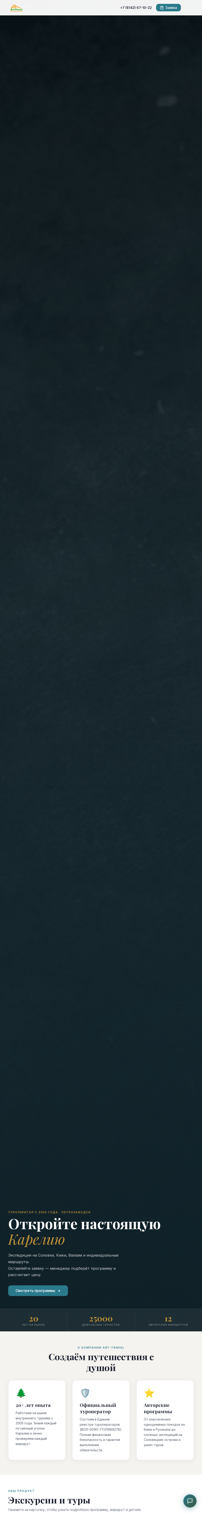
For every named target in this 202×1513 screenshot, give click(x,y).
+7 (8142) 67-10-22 (136, 8)
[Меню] (189, 7)
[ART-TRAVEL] (16, 7)
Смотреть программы (38, 1291)
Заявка (168, 8)
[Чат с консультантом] (190, 1501)
